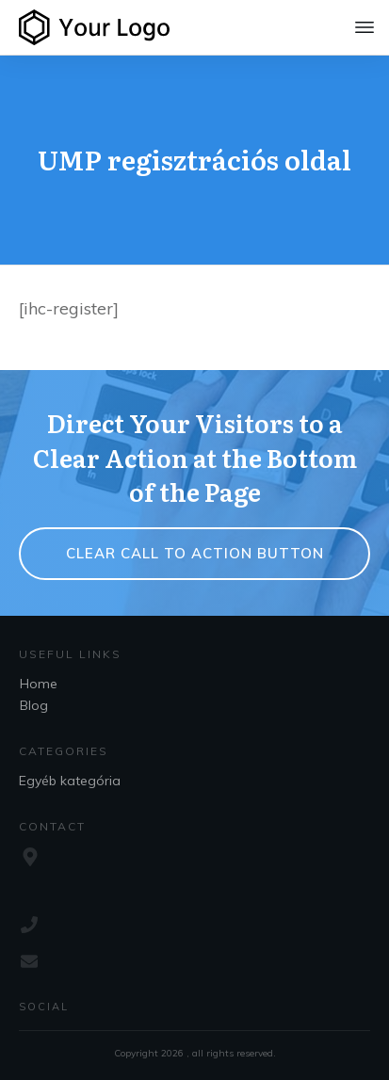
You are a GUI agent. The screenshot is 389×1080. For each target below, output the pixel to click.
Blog (34, 705)
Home (38, 683)
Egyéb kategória (70, 780)
